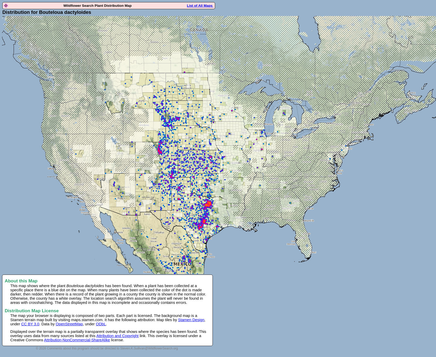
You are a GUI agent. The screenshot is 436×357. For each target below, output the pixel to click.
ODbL (101, 324)
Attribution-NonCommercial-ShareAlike (77, 340)
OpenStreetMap (69, 324)
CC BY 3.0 (30, 324)
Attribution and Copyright (117, 336)
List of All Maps (200, 6)
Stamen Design (191, 320)
